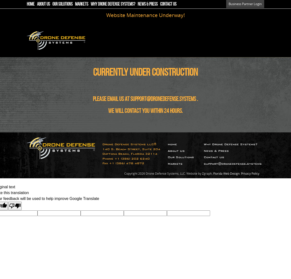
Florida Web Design (226, 173)
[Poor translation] (15, 206)
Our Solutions (62, 4)
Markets (81, 4)
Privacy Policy (250, 173)
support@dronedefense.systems (163, 99)
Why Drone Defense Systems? (113, 4)
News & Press (148, 4)
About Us (43, 4)
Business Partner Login (245, 4)
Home (31, 4)
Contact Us (168, 4)
